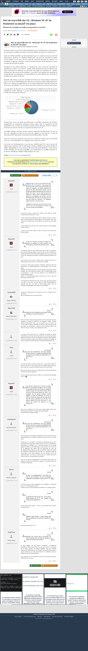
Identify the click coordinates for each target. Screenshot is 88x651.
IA (30, 4)
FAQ (22, 1)
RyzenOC (11, 196)
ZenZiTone (11, 547)
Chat (32, 1)
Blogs (27, 1)
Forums (8, 1)
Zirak (11, 362)
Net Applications (14, 160)
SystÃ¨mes (84, 4)
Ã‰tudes (55, 1)
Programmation (61, 4)
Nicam (11, 484)
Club (66, 1)
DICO (64, 6)
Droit (61, 1)
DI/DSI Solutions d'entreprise (16, 4)
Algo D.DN (11, 323)
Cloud (26, 4)
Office (73, 4)
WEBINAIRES (22, 6)
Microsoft (38, 4)
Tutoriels (15, 1)
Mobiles (78, 4)
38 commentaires (32, 36)
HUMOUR (69, 6)
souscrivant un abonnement (39, 167)
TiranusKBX (11, 307)
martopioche (11, 434)
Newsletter (40, 1)
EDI (55, 4)
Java (44, 4)
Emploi (47, 1)
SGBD (68, 4)
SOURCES (48, 6)
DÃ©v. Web (49, 4)
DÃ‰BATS (55, 6)
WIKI (60, 6)
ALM (33, 4)
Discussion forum (74, 43)
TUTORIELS (11, 6)
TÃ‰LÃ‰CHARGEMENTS (38, 6)
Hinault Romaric (21, 35)
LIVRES (29, 6)
